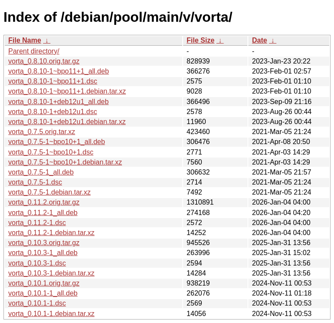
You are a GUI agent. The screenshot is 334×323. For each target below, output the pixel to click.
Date (259, 40)
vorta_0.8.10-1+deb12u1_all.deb (58, 101)
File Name (24, 40)
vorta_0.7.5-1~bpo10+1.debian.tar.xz (65, 162)
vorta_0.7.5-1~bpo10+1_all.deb (56, 141)
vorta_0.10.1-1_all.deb (42, 293)
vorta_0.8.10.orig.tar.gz (44, 61)
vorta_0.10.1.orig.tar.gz (44, 283)
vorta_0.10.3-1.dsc (37, 263)
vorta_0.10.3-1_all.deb (42, 252)
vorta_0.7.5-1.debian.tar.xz (49, 192)
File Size (200, 40)
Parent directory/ (33, 51)
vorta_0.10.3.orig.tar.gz (44, 242)
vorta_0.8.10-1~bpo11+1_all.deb (58, 71)
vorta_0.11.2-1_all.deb (42, 212)
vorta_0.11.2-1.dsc (37, 222)
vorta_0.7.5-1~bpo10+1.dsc (51, 152)
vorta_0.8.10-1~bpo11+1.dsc (52, 81)
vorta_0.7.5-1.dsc (35, 182)
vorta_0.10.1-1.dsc (37, 303)
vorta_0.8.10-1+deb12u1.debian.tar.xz (67, 121)
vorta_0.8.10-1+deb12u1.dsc (52, 111)
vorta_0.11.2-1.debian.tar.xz (51, 232)
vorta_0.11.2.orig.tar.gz (44, 202)
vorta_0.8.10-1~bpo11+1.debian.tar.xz (67, 91)
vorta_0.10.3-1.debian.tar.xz (51, 273)
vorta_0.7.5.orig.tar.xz (41, 131)
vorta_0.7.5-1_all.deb (40, 172)
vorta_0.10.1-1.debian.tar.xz (51, 313)
